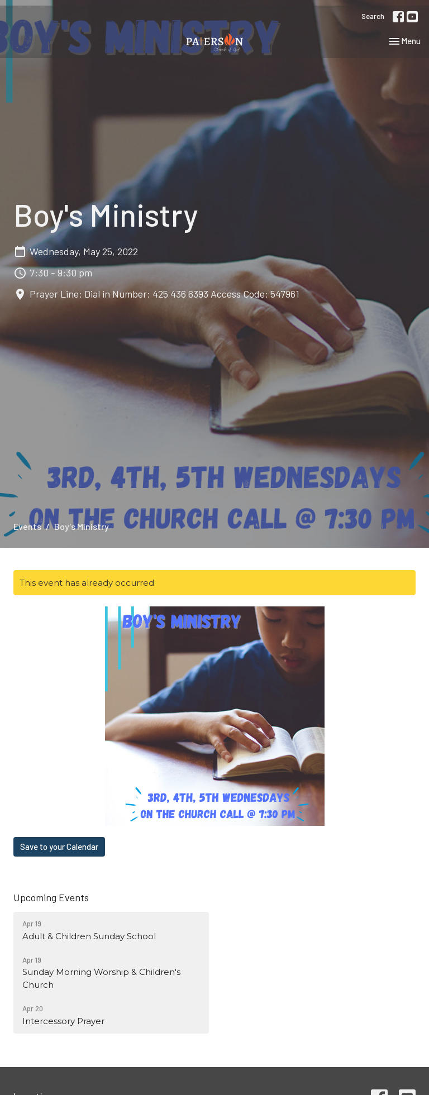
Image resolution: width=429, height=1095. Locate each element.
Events (27, 526)
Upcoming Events (51, 897)
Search (372, 16)
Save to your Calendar (59, 846)
